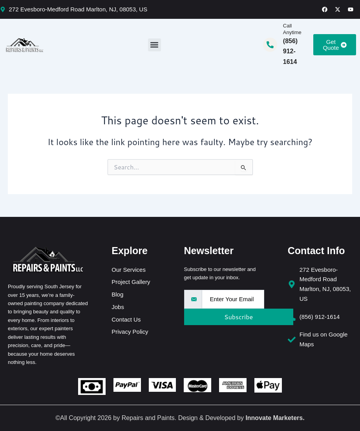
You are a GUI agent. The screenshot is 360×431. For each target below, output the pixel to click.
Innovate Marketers (274, 418)
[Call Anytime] (270, 45)
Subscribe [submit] (235, 316)
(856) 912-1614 (290, 51)
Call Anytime (292, 29)
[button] (154, 44)
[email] (233, 299)
